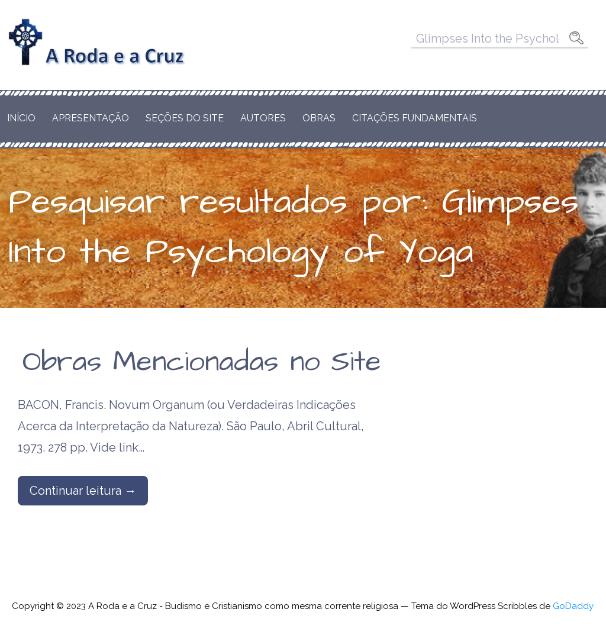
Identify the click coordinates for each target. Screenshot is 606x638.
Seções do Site (185, 118)
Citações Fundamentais (414, 118)
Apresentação (90, 118)
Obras (319, 118)
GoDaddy (573, 606)
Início (21, 118)
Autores (263, 118)
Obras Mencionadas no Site (201, 362)
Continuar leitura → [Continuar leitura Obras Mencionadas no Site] (83, 491)
